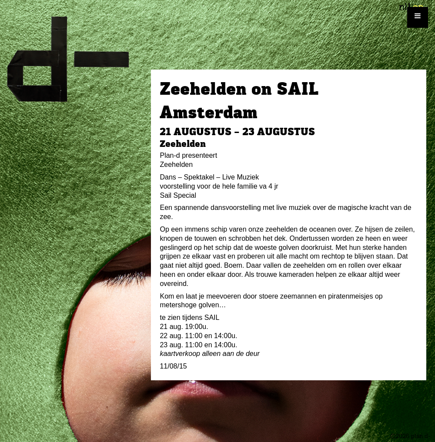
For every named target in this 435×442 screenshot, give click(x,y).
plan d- (75, 59)
